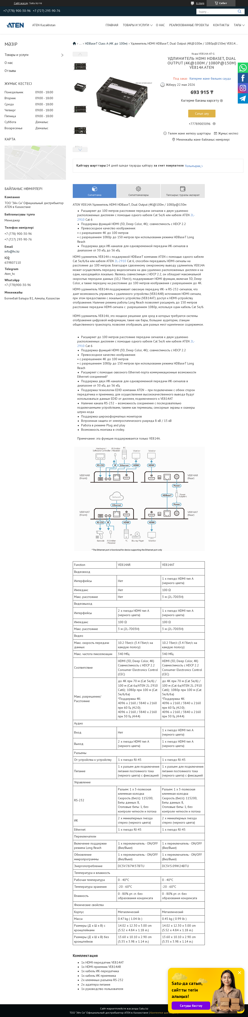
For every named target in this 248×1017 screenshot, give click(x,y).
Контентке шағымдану (164, 1012)
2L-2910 (120, 261)
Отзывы (10, 70)
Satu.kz (143, 1008)
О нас (160, 25)
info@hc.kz (12, 251)
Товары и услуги (136, 25)
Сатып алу (202, 113)
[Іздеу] (239, 11)
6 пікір (200, 3)
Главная (112, 25)
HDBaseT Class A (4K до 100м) (106, 43)
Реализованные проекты (189, 25)
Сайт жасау (21, 3)
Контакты (221, 25)
